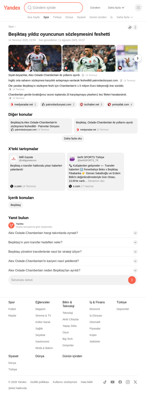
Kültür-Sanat (42, 322)
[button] (73, 234)
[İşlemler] (135, 27)
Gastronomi (42, 341)
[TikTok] (105, 382)
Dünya (69, 17)
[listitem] (40, 126)
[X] (135, 382)
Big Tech (68, 338)
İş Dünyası (96, 315)
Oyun (66, 332)
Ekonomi (95, 309)
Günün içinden (97, 17)
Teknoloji (68, 312)
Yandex (22, 382)
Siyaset (81, 17)
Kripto (93, 335)
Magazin (40, 309)
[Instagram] (128, 382)
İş (111, 17)
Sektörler (95, 341)
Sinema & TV (43, 315)
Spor (46, 17)
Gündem (95, 7)
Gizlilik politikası (39, 382)
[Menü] (138, 7)
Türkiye (57, 17)
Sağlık (39, 328)
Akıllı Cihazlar (71, 319)
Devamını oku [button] (96, 180)
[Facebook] (120, 382)
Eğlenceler (42, 302)
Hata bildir (87, 382)
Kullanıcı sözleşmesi (65, 382)
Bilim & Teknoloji (68, 304)
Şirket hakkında (17, 388)
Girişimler (68, 345)
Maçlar (12, 315)
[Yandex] (12, 7)
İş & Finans (97, 302)
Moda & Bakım (44, 348)
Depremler (123, 309)
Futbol (12, 309)
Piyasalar (95, 328)
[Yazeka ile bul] (132, 280)
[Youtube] (112, 382)
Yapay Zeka (70, 325)
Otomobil (95, 322)
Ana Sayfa (33, 17)
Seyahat (40, 335)
